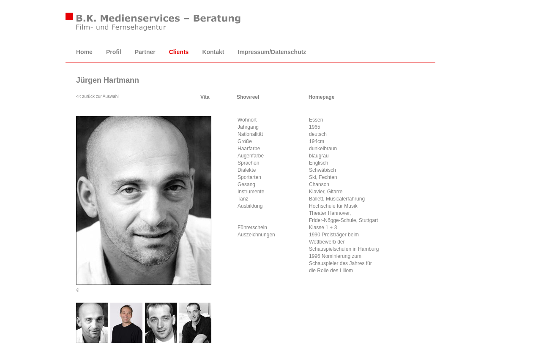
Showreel (248, 97)
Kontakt (213, 52)
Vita (205, 97)
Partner (145, 52)
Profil (113, 52)
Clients (179, 52)
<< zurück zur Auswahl (97, 96)
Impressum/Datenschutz (272, 52)
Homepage (321, 97)
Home (84, 52)
